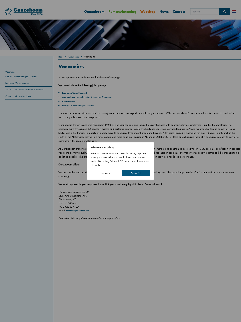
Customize (105, 173)
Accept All (135, 173)
